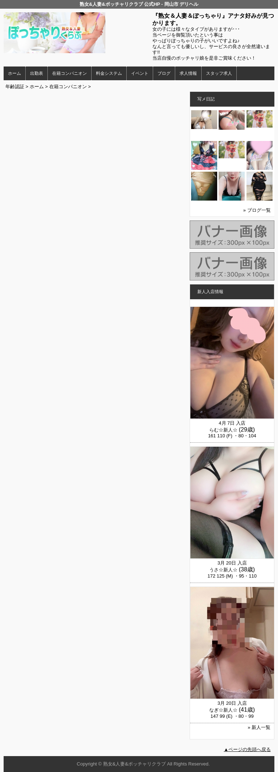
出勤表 (36, 73)
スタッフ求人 (219, 73)
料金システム (109, 73)
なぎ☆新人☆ (223, 710)
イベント (139, 73)
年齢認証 (14, 86)
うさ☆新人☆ (223, 569)
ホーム (14, 73)
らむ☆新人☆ (223, 430)
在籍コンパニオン (69, 73)
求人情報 (188, 73)
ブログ (163, 73)
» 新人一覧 (259, 727)
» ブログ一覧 (257, 210)
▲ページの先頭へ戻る (247, 749)
